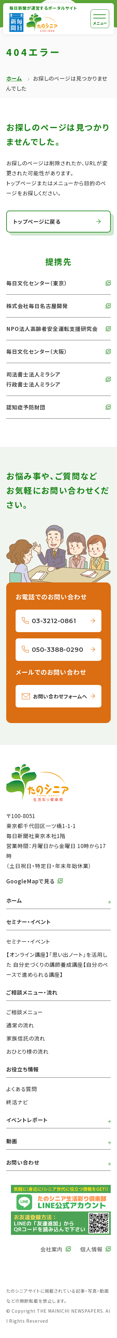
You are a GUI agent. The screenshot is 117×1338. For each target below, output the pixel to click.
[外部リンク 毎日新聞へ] (16, 22)
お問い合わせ (22, 1162)
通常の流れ (20, 1025)
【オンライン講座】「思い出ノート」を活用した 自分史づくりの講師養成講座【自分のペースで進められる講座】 (57, 964)
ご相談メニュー (24, 1012)
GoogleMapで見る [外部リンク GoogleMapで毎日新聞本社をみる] (30, 881)
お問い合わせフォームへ (60, 696)
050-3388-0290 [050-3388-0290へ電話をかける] (57, 649)
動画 (11, 1141)
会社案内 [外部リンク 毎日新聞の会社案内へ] (51, 1249)
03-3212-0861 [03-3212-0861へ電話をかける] (54, 621)
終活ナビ (17, 1102)
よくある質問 (21, 1089)
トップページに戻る (37, 221)
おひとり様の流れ (27, 1051)
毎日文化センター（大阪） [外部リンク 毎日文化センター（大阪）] (36, 351)
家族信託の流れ (25, 1038)
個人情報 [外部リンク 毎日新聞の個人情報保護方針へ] (91, 1249)
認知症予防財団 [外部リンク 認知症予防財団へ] (26, 407)
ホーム (14, 78)
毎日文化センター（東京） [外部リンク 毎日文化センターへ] (36, 283)
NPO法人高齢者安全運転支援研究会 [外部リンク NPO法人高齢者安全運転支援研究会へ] (52, 328)
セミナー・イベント (28, 941)
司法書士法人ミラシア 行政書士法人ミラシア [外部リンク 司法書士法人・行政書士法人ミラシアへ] (33, 379)
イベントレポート (27, 1120)
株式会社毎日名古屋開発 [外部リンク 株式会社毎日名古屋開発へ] (37, 306)
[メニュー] (99, 18)
